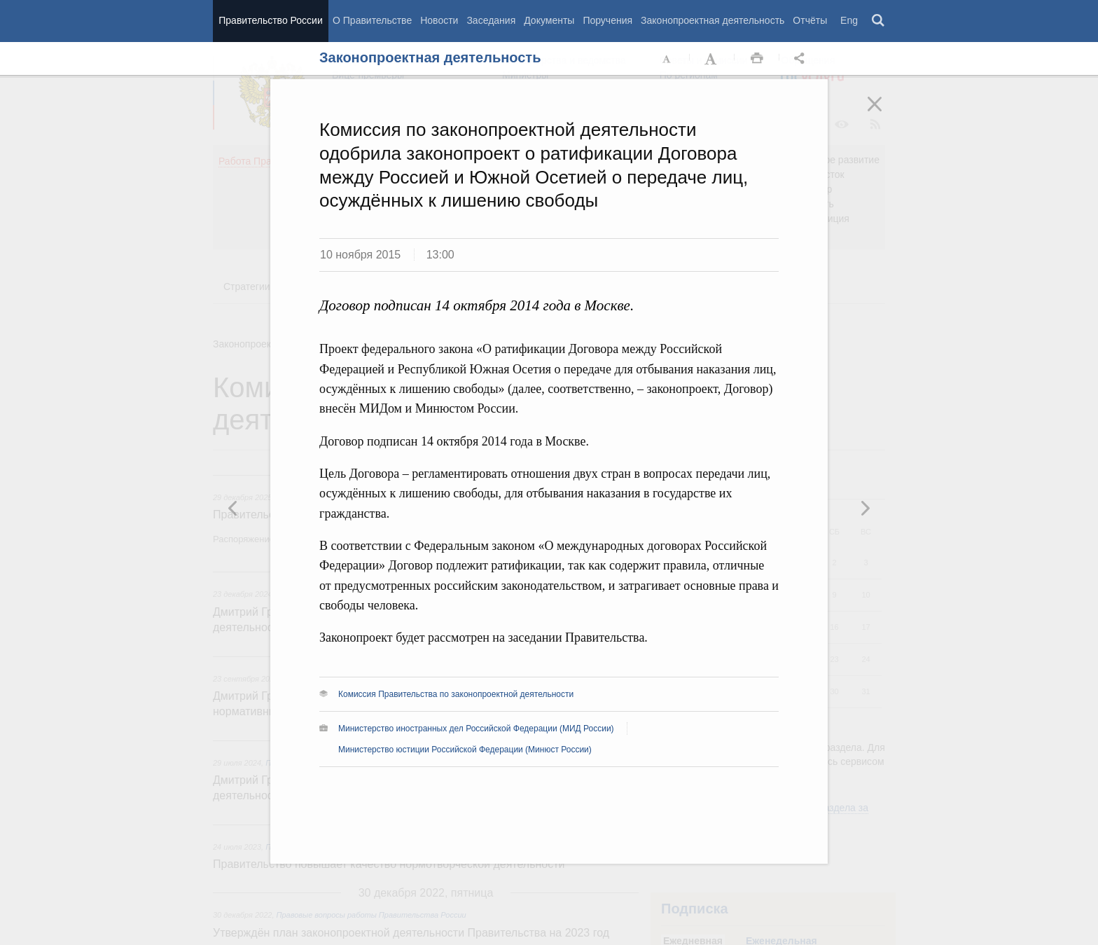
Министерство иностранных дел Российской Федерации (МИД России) (476, 728)
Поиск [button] (879, 21)
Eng (849, 20)
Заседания (490, 20)
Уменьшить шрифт (667, 59)
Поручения (607, 20)
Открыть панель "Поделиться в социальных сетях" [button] (802, 59)
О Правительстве (372, 20)
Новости (439, 20)
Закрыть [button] (884, 113)
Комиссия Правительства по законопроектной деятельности (456, 694)
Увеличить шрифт (712, 59)
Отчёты (810, 20)
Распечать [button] (757, 59)
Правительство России (270, 20)
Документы (549, 20)
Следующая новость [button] (233, 508)
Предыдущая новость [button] (865, 508)
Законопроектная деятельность (712, 20)
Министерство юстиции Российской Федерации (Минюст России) (465, 749)
